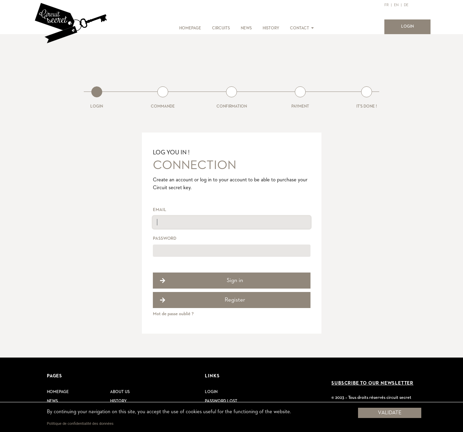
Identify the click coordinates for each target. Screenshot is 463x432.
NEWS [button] (246, 28)
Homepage (58, 392)
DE (406, 5)
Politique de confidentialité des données (80, 423)
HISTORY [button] (271, 28)
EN (396, 5)
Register (235, 300)
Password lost (221, 401)
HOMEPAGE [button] (190, 28)
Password (164, 238)
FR (386, 5)
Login (211, 392)
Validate (389, 413)
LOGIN (411, 26)
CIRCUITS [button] (221, 28)
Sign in (235, 280)
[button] (312, 28)
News (52, 401)
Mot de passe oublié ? (173, 314)
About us (120, 392)
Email (159, 210)
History (118, 401)
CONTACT (299, 28)
